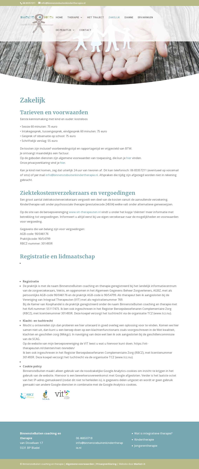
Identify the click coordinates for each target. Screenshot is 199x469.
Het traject (95, 17)
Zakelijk (114, 17)
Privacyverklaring (106, 463)
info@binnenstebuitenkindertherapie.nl (72, 175)
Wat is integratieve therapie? (153, 433)
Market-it (139, 463)
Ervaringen (145, 17)
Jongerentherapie (145, 446)
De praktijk (63, 30)
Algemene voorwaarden (80, 463)
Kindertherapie (144, 439)
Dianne (128, 17)
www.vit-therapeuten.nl (85, 212)
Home (59, 17)
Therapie (73, 17)
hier (129, 158)
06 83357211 (29, 3)
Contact (85, 30)
